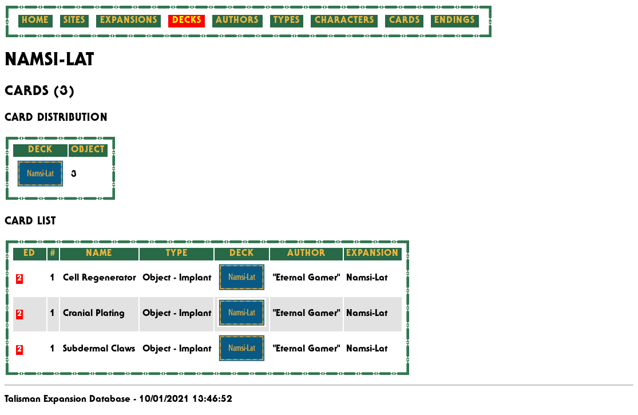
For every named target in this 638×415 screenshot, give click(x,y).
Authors (237, 21)
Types (287, 21)
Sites (74, 21)
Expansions (128, 21)
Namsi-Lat (366, 278)
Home (35, 21)
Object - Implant (176, 278)
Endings (454, 21)
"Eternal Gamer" (306, 278)
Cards (404, 21)
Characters (344, 21)
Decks (186, 21)
